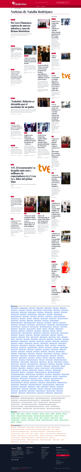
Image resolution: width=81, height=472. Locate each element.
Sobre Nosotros (44, 449)
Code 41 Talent (14, 147)
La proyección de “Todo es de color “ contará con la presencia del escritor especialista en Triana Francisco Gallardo (16, 75)
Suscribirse (63, 455)
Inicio (12, 8)
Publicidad (58, 460)
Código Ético (43, 450)
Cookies (60, 468)
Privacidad (56, 468)
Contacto (42, 458)
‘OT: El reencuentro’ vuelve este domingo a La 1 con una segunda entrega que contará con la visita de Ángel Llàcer (16, 202)
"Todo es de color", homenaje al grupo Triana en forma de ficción (30, 60)
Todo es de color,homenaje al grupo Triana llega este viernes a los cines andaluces (44, 219)
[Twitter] (13, 459)
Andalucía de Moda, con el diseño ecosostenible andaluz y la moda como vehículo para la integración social (16, 224)
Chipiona (38, 6)
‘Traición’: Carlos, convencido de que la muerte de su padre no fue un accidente (16, 127)
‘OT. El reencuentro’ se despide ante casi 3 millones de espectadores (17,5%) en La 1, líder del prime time (56, 83)
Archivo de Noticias (29, 452)
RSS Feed (28, 453)
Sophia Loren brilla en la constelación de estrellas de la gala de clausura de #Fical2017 (30, 139)
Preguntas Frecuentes (60, 462)
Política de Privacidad (45, 452)
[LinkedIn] (17, 459)
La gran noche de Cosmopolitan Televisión (56, 291)
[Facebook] (12, 459)
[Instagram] (15, 459)
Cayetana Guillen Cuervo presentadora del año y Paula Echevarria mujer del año (56, 270)
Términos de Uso (44, 455)
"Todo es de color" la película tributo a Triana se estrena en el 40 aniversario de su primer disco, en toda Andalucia (56, 148)
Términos (64, 468)
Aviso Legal (43, 456)
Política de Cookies (44, 453)
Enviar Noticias (58, 463)
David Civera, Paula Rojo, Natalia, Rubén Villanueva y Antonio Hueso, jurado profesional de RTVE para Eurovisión (43, 141)
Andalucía (43, 6)
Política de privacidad (63, 458)
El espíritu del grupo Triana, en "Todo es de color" (16, 49)
